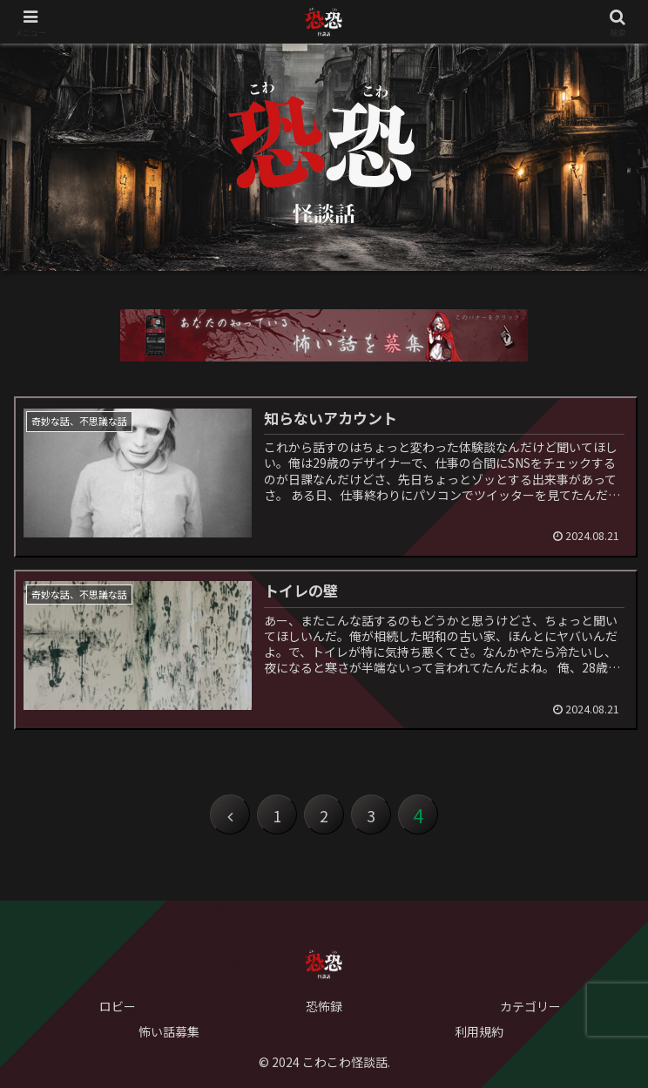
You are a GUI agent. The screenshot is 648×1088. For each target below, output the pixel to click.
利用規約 (479, 1031)
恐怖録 (324, 1006)
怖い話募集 (168, 1031)
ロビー (117, 1006)
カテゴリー (530, 1006)
